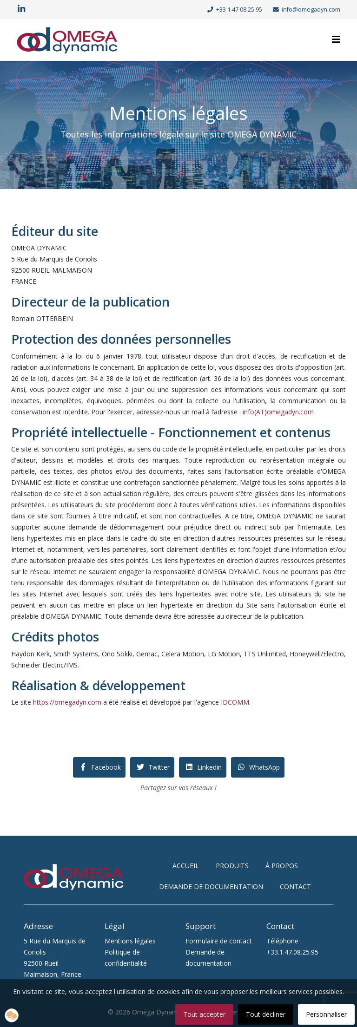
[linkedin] (21, 9)
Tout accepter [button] (204, 1014)
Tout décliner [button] (265, 1014)
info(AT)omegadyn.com (278, 411)
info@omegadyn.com (311, 9)
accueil (185, 865)
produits (232, 865)
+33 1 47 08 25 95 (239, 9)
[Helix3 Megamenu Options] (336, 39)
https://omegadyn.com (67, 702)
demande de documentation (211, 886)
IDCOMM (235, 702)
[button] (12, 1015)
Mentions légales (130, 940)
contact (295, 886)
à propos (281, 865)
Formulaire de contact (218, 940)
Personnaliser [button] (326, 1014)
